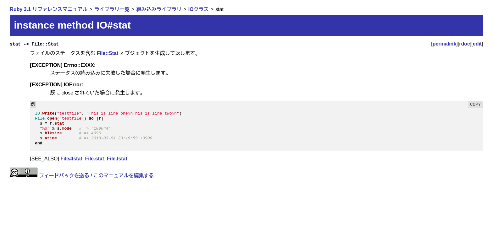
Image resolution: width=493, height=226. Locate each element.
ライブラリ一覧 (112, 9)
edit (477, 43)
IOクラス (198, 9)
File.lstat (117, 158)
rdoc (464, 43)
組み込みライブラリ (158, 9)
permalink (445, 43)
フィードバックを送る (64, 175)
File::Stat (107, 53)
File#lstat (71, 158)
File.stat (94, 158)
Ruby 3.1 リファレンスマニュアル (48, 9)
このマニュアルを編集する (123, 175)
